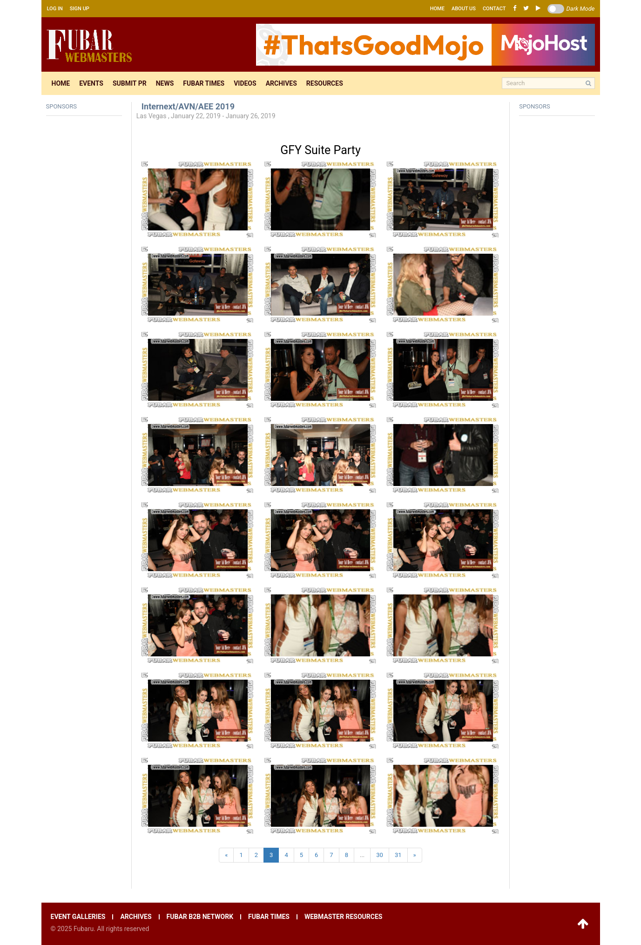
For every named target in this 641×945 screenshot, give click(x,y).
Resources (324, 83)
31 (398, 854)
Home (437, 9)
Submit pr (130, 83)
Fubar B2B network (200, 916)
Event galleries (78, 916)
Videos (245, 83)
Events (91, 83)
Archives (281, 83)
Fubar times (203, 83)
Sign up (79, 9)
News (165, 83)
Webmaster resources (343, 916)
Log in (55, 9)
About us (464, 9)
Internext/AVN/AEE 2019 (188, 106)
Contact (494, 9)
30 (379, 854)
